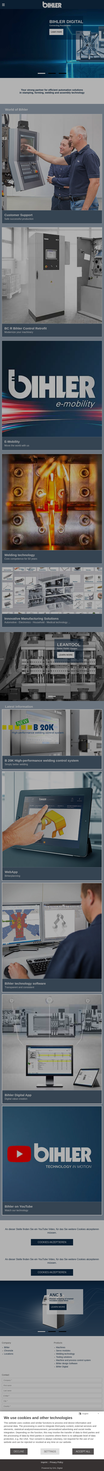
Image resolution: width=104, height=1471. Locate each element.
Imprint (44, 1462)
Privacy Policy (56, 1462)
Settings (50, 1451)
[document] (52, 1432)
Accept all (83, 1451)
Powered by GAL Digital (52, 1468)
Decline (19, 1451)
